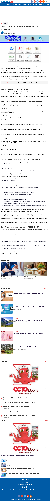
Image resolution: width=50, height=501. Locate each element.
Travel (40, 4)
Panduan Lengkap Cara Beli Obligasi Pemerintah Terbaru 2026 (29, 293)
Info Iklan (41, 489)
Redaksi (5, 32)
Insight (5, 23)
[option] (12, 271)
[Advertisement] (25, 13)
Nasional (15, 4)
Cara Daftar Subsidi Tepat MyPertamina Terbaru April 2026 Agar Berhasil (29, 307)
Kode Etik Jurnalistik (28, 489)
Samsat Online (4, 66)
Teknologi (8, 4)
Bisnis (19, 4)
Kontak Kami (46, 489)
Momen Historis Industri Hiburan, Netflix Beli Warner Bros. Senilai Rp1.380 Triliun (11, 277)
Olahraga (35, 4)
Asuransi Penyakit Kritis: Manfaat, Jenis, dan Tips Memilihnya (16, 406)
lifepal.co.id (36, 162)
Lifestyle (29, 4)
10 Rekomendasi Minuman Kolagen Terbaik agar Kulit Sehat (28, 333)
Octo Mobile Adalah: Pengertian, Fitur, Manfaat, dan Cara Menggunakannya (19, 397)
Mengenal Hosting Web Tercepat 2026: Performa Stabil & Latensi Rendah (24, 82)
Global (24, 4)
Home (3, 4)
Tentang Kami (5, 489)
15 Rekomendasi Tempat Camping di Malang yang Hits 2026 (28, 320)
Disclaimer (35, 489)
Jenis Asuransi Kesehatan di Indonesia (32, 276)
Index (46, 260)
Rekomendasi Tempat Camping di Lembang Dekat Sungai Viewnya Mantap (30, 347)
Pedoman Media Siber (18, 489)
